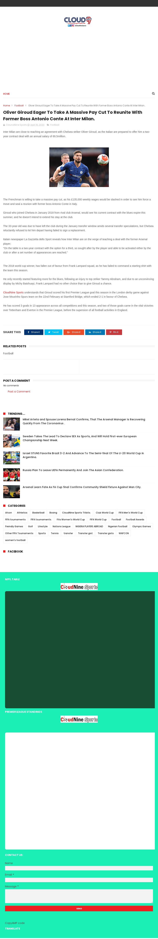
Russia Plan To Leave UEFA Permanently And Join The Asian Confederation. (73, 471)
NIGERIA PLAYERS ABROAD (89, 527)
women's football (15, 541)
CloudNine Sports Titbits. (76, 513)
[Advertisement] (79, 58)
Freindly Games (14, 527)
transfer (68, 534)
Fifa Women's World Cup (71, 520)
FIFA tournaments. (41, 520)
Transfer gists (106, 534)
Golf (30, 527)
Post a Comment (19, 392)
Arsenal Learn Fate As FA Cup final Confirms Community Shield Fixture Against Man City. (82, 488)
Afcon (8, 513)
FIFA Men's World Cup (131, 513)
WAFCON (124, 534)
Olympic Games (141, 527)
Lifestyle (43, 527)
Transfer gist (85, 534)
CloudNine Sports (13, 293)
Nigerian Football (117, 527)
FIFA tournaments (15, 520)
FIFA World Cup (98, 520)
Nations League (62, 527)
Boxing (53, 513)
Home (6, 94)
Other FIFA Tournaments (19, 534)
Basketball (38, 513)
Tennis (55, 534)
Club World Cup (105, 513)
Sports (42, 534)
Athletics (22, 513)
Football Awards (135, 520)
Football (19, 105)
